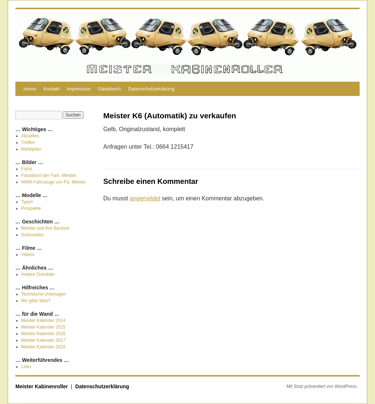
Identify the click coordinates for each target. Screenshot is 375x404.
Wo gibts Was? (36, 300)
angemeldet (145, 198)
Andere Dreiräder (38, 274)
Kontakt (52, 89)
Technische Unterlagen (43, 294)
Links (26, 366)
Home (29, 89)
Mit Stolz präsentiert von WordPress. (322, 386)
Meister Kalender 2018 (43, 346)
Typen (27, 201)
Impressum (78, 89)
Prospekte (31, 208)
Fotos (26, 168)
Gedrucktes (32, 234)
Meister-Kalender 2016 (43, 333)
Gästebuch (109, 89)
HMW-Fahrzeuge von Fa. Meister (53, 182)
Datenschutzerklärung (151, 89)
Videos (27, 254)
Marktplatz (31, 149)
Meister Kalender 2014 (43, 320)
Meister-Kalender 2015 (43, 327)
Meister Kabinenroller (42, 386)
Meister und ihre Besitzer (45, 228)
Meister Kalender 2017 (43, 340)
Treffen (28, 142)
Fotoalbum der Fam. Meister (49, 175)
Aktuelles (30, 135)
